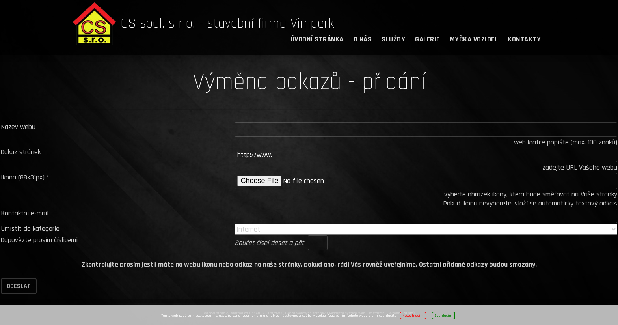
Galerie (427, 39)
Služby (393, 39)
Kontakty (524, 39)
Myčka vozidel (474, 39)
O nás (363, 39)
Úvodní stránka (317, 39)
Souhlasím (443, 315)
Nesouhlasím (413, 315)
